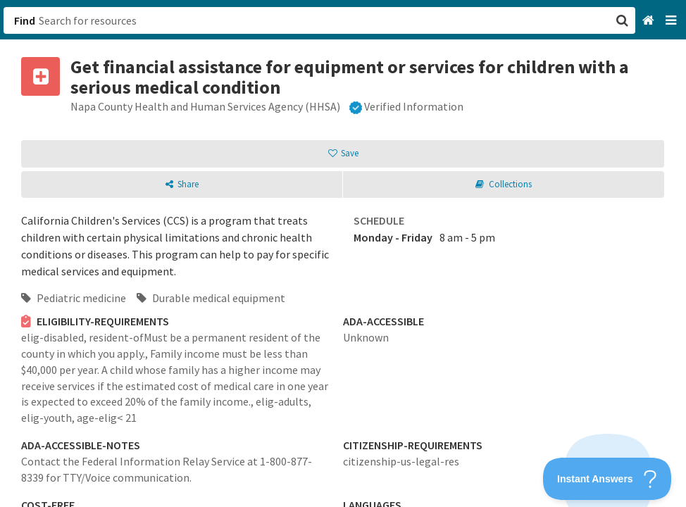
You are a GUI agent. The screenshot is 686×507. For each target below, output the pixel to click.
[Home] (649, 21)
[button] (343, 253)
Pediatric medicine (73, 298)
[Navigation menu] (672, 21)
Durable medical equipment (211, 298)
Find (24, 20)
